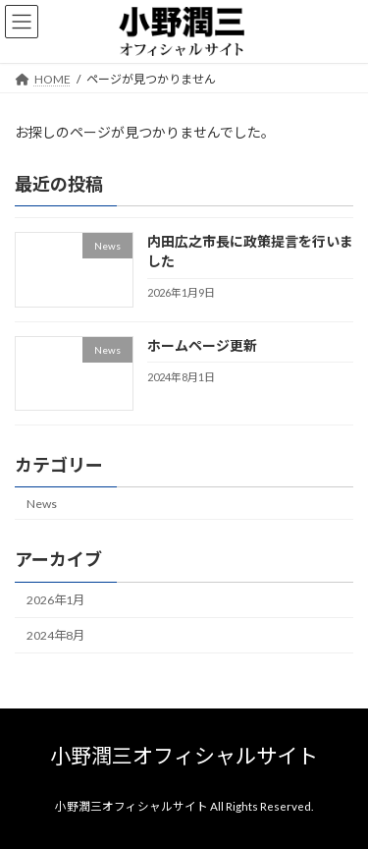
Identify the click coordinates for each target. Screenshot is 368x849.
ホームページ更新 (202, 345)
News (41, 503)
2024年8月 (55, 635)
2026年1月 (55, 600)
